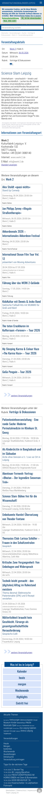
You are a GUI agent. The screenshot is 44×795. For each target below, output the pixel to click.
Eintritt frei (19, 725)
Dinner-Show (16, 728)
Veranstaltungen (14, 33)
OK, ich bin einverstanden (31, 18)
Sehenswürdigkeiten (26, 720)
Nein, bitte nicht (10, 21)
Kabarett (18, 731)
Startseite (4, 33)
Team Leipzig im (12, 793)
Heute (28, 722)
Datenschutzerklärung (10, 18)
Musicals (8, 725)
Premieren (32, 725)
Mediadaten (10, 790)
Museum (7, 722)
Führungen (13, 731)
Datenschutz (21, 790)
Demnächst (6, 720)
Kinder (13, 722)
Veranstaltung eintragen (14, 759)
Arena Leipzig (27, 730)
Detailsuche (9, 756)
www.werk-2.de (18, 157)
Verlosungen (14, 720)
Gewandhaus (21, 723)
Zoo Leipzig (24, 728)
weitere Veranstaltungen (18, 395)
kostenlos (8, 748)
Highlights (6, 731)
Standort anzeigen (9, 164)
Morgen (35, 720)
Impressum (32, 790)
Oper (14, 725)
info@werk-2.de (16, 161)
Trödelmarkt (7, 734)
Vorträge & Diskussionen (20, 60)
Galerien (32, 728)
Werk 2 (14, 35)
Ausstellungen (8, 728)
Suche (24, 33)
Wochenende (25, 725)
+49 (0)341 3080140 (20, 153)
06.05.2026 (23, 52)
